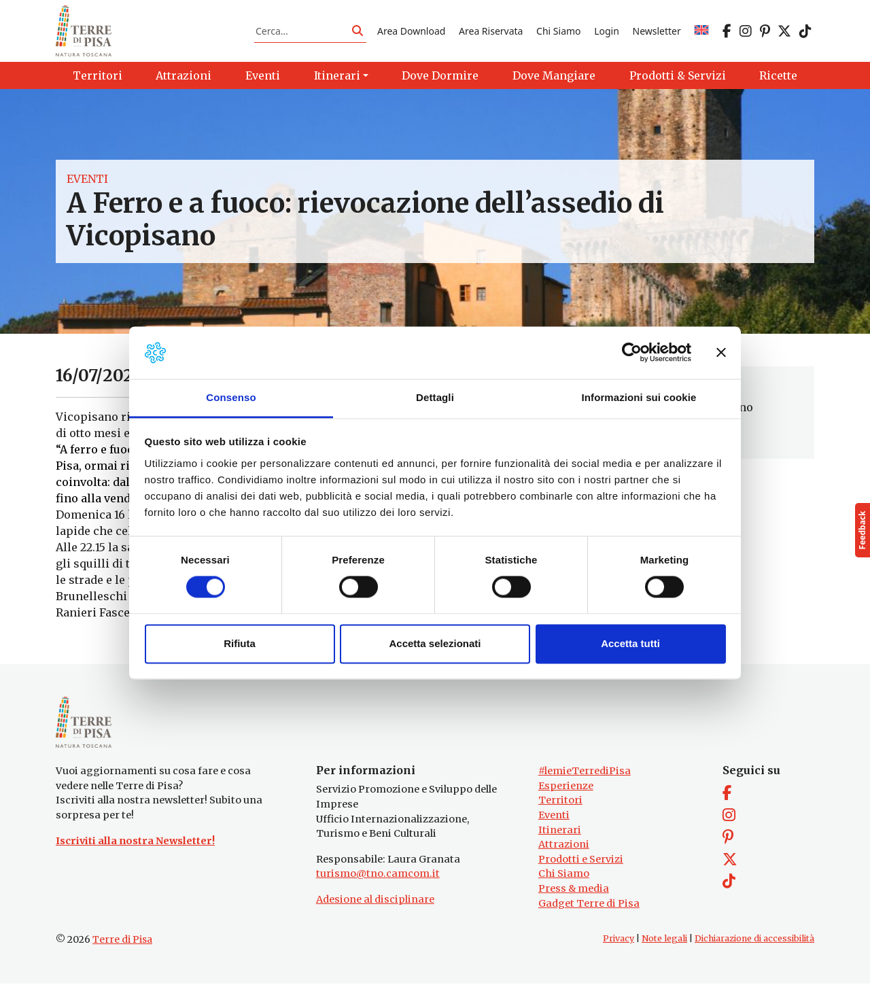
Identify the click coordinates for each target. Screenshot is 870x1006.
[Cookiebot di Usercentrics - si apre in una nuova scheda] (631, 353)
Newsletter (657, 36)
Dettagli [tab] (435, 397)
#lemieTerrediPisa (584, 793)
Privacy (618, 961)
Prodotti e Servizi (580, 881)
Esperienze (565, 807)
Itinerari (559, 852)
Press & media (573, 911)
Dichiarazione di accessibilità (754, 961)
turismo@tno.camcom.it (378, 896)
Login (606, 36)
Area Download (411, 36)
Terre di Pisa (122, 962)
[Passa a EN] (701, 36)
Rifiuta (240, 643)
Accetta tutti (630, 643)
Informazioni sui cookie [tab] (639, 397)
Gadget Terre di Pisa (589, 925)
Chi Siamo (558, 36)
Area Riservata (491, 36)
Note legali (664, 961)
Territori (560, 822)
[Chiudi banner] (721, 353)
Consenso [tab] (231, 397)
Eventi (87, 190)
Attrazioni (563, 867)
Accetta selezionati (435, 643)
